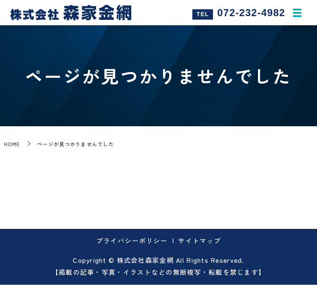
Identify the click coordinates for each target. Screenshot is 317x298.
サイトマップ (199, 240)
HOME (12, 143)
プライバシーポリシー (132, 240)
